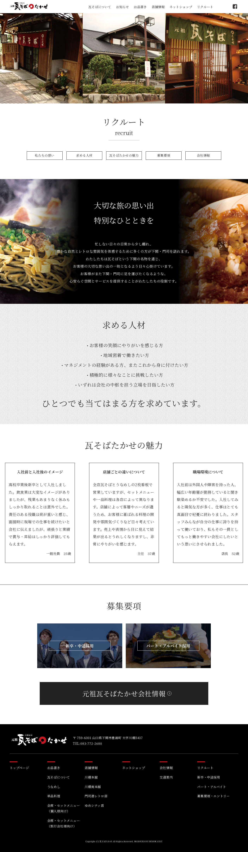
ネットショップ (181, 7)
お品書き (140, 7)
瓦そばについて (99, 7)
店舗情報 (158, 7)
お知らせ (122, 7)
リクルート (205, 7)
